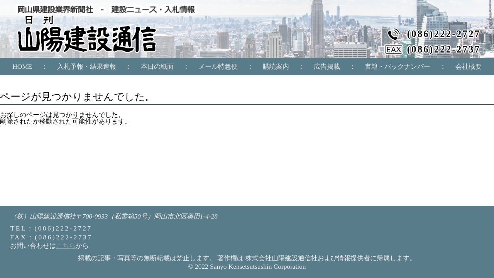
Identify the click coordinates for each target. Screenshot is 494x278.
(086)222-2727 (444, 34)
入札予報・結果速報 (86, 66)
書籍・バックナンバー (397, 66)
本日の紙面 (157, 66)
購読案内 (276, 66)
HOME (22, 66)
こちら (66, 245)
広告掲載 (327, 66)
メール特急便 (218, 66)
